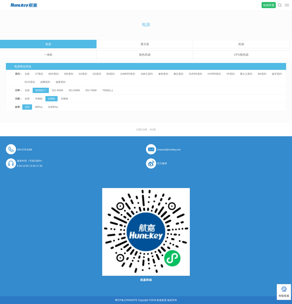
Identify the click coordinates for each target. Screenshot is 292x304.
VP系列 (231, 73)
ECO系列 (30, 82)
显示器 (145, 44)
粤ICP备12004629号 (126, 300)
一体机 (48, 54)
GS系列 (97, 73)
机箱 (241, 44)
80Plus (39, 107)
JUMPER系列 (127, 73)
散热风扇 (144, 54)
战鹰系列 (45, 82)
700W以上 (107, 90)
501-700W (91, 90)
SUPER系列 (195, 73)
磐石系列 (178, 73)
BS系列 (110, 73)
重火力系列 (246, 73)
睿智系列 (163, 73)
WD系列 (68, 73)
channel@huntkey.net (168, 149)
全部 (27, 73)
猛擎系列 (60, 82)
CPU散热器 (241, 54)
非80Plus (53, 107)
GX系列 (83, 73)
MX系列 (262, 73)
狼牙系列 (277, 73)
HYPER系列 (214, 73)
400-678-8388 (24, 149)
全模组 (51, 98)
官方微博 (162, 163)
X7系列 (39, 73)
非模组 (64, 98)
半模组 (38, 98)
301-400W (57, 90)
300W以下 (40, 90)
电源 (48, 44)
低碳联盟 (268, 5)
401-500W (74, 90)
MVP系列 (53, 73)
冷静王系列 (147, 73)
